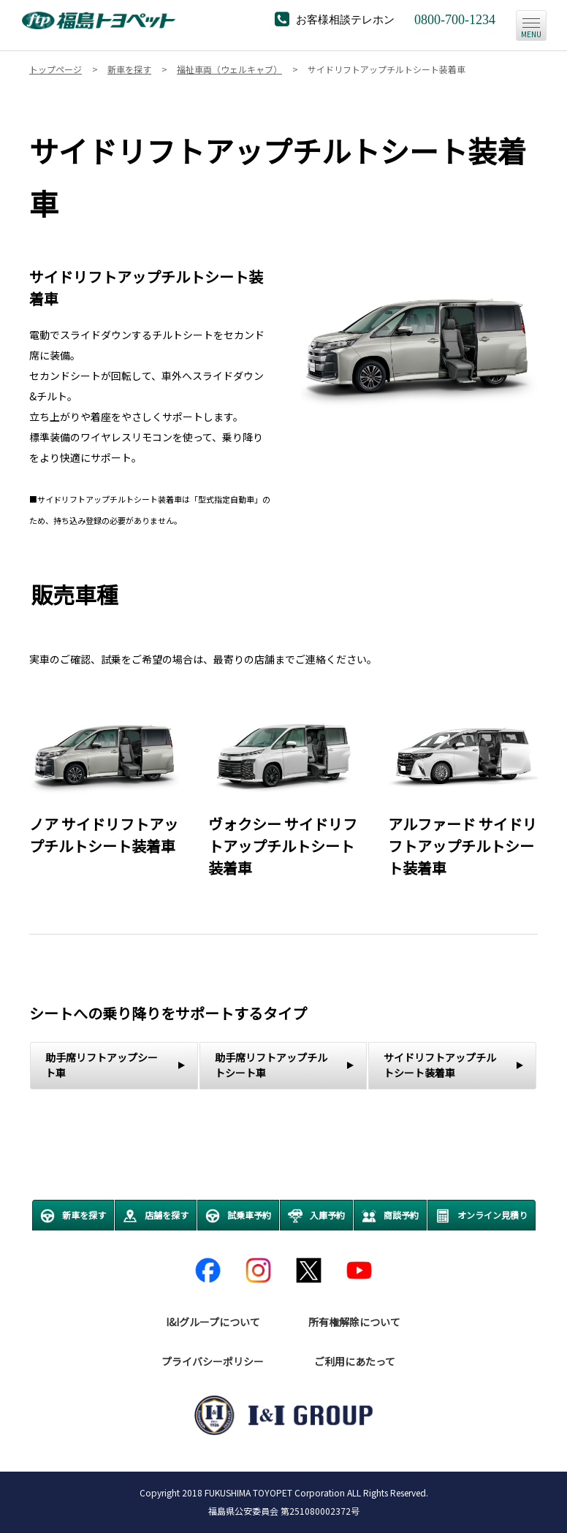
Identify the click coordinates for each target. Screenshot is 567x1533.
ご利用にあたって (354, 1361)
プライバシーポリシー (212, 1361)
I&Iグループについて (213, 1322)
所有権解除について (354, 1322)
